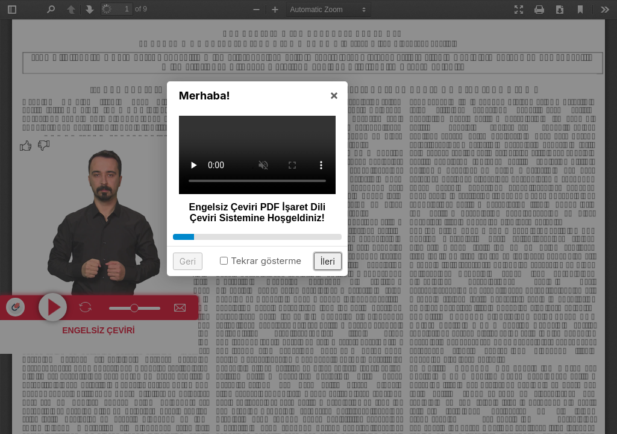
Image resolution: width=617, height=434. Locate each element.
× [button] (385, 135)
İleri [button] (379, 302)
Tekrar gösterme (317, 301)
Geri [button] (239, 302)
